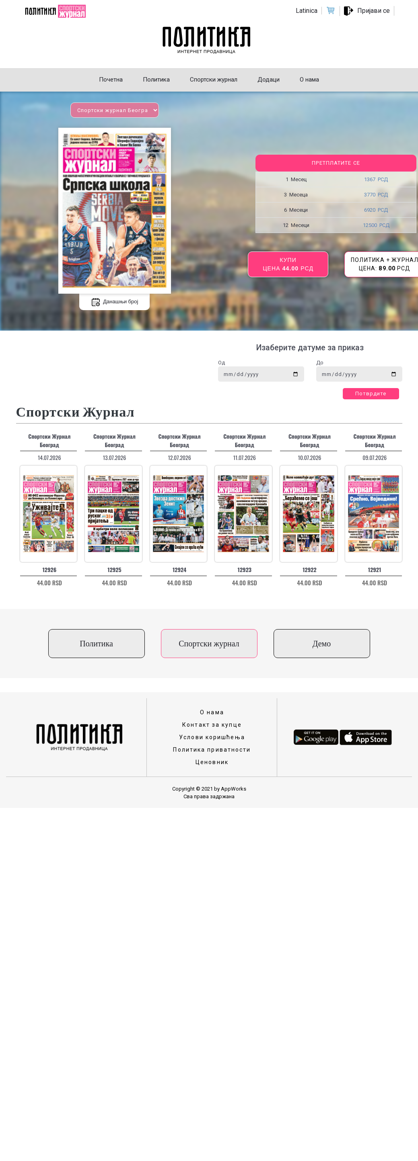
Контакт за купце (212, 725)
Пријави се (373, 10)
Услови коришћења (212, 737)
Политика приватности (212, 749)
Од (221, 363)
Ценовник (212, 762)
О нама (212, 712)
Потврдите (371, 393)
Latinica (306, 10)
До (319, 363)
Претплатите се (336, 163)
